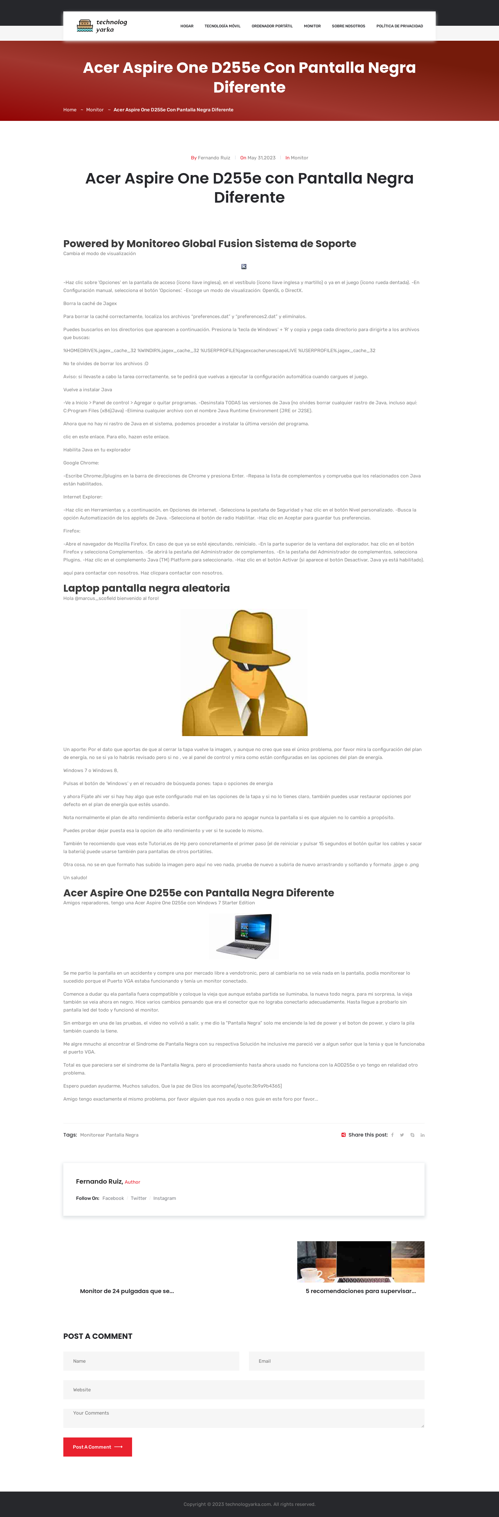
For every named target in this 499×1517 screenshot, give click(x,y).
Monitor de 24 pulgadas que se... (127, 1291)
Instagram (164, 1198)
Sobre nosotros (348, 26)
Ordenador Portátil (272, 26)
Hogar (186, 26)
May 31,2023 (262, 158)
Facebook (113, 1198)
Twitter (139, 1198)
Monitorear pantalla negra (109, 1135)
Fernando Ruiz (214, 158)
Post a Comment (98, 1447)
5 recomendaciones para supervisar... (361, 1291)
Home (69, 110)
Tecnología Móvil (223, 26)
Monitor (312, 26)
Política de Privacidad (399, 26)
